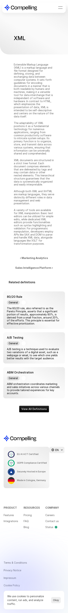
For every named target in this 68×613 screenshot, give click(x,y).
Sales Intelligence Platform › (34, 267)
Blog (26, 527)
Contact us (52, 521)
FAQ (26, 521)
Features (9, 515)
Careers (50, 515)
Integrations (11, 521)
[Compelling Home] (20, 7)
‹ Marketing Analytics (34, 257)
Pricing (28, 515)
